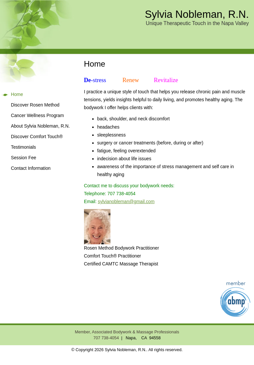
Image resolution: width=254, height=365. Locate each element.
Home (17, 94)
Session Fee (23, 157)
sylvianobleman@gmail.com (126, 201)
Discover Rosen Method (35, 105)
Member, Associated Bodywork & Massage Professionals (127, 332)
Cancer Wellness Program (37, 115)
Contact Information (31, 168)
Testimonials (23, 147)
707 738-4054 (106, 338)
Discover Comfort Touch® (37, 136)
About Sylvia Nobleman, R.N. (40, 126)
